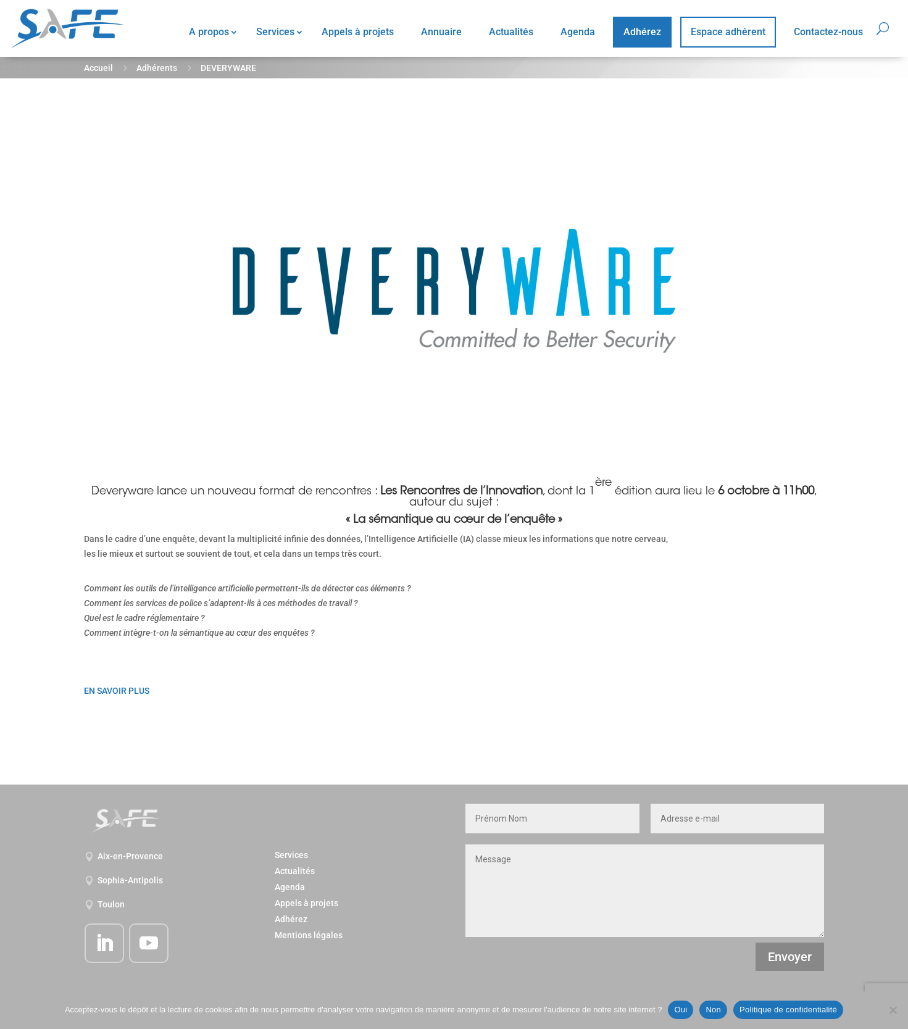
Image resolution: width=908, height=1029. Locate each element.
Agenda (577, 32)
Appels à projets (358, 32)
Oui (680, 1009)
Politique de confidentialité (788, 1009)
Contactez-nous (828, 32)
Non (713, 1009)
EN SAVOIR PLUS (116, 691)
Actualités (511, 32)
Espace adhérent (728, 32)
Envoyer (790, 956)
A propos (209, 32)
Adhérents (156, 68)
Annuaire (441, 32)
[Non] (892, 1010)
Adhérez (642, 32)
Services (275, 32)
